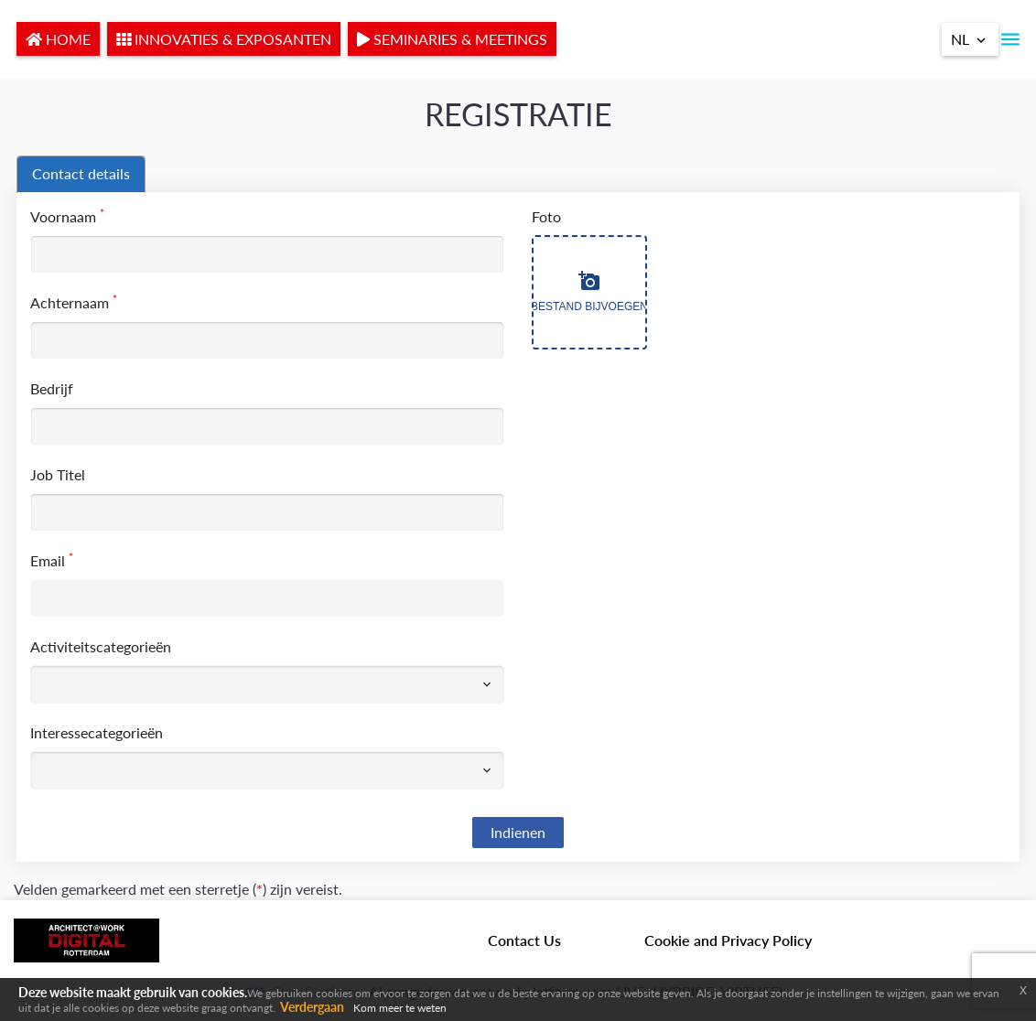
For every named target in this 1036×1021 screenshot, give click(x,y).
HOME (58, 39)
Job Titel (57, 474)
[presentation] (81, 174)
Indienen (518, 832)
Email (51, 559)
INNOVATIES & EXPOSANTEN (223, 39)
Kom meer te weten (400, 1008)
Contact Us (524, 940)
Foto (546, 216)
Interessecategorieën (96, 732)
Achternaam (73, 301)
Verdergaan (312, 1007)
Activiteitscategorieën (100, 646)
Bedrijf (51, 388)
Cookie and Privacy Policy (728, 940)
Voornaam (67, 215)
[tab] (81, 174)
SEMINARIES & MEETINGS (452, 39)
